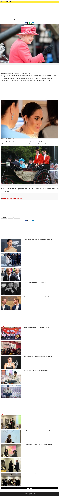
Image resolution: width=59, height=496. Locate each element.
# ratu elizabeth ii (3, 217)
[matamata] (8, 2)
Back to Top (29, 494)
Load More (29, 488)
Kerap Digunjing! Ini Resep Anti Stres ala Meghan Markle (12, 198)
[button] (1, 2)
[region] (29, 9)
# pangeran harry (17, 217)
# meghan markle (10, 217)
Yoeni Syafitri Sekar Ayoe (26, 20)
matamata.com (28, 493)
